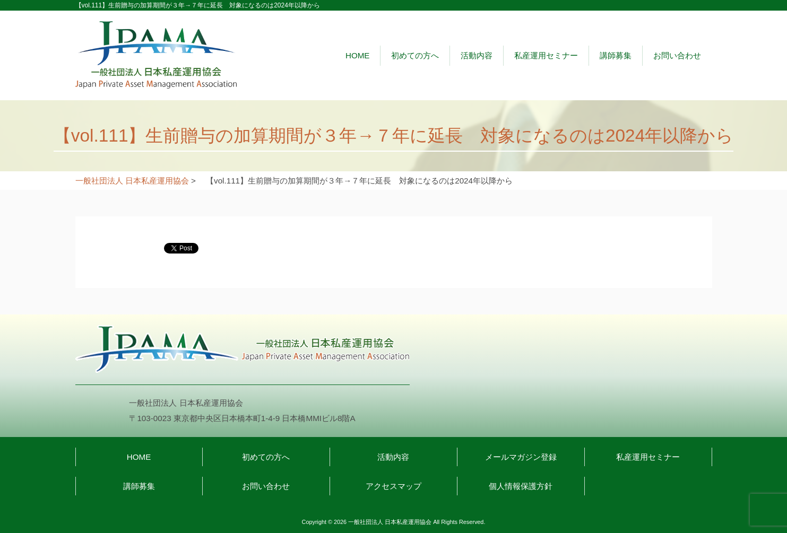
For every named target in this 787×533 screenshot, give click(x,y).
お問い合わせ (677, 55)
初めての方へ (415, 55)
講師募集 (616, 55)
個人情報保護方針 (520, 486)
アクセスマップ (393, 486)
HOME (357, 55)
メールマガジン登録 (521, 456)
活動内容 (476, 55)
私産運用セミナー (546, 55)
